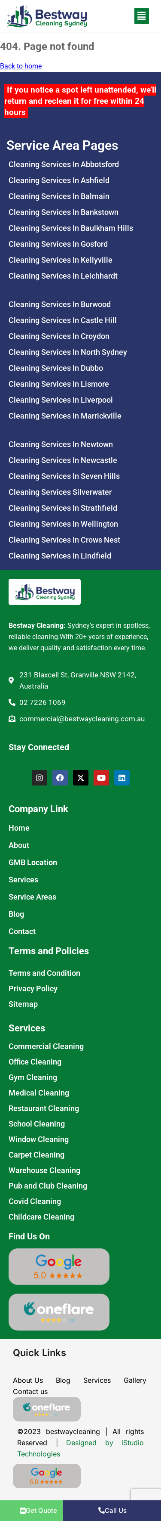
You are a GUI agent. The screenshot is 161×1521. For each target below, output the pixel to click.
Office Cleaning (35, 1061)
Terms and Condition (44, 973)
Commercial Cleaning (46, 1046)
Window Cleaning (39, 1139)
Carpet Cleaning (36, 1154)
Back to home (21, 66)
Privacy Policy (33, 988)
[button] (130, 16)
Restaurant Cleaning (44, 1108)
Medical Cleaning (39, 1092)
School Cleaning (37, 1123)
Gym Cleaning (33, 1077)
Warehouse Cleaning (44, 1170)
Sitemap (23, 1004)
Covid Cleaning (35, 1201)
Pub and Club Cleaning (48, 1185)
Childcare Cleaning (41, 1216)
